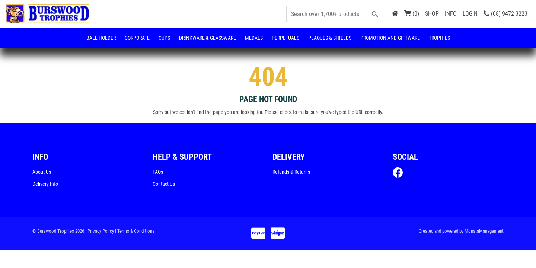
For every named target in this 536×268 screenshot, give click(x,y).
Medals (254, 38)
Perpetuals (285, 38)
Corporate (137, 38)
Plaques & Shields (329, 38)
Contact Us (164, 184)
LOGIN (470, 13)
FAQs (158, 172)
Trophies (439, 38)
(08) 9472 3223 (505, 13)
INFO (451, 13)
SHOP (432, 13)
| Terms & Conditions (134, 231)
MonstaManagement (484, 231)
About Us (41, 172)
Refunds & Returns (291, 172)
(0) (411, 13)
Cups (164, 38)
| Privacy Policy (99, 231)
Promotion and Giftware (390, 38)
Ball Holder (101, 38)
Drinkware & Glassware (207, 38)
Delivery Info (45, 184)
